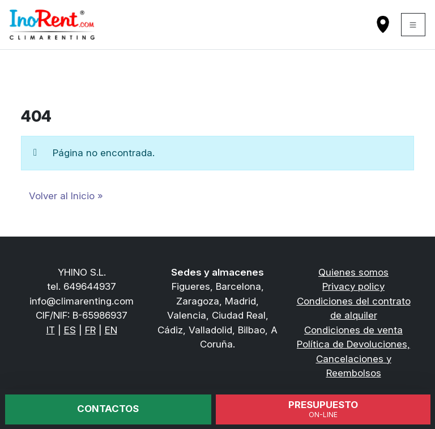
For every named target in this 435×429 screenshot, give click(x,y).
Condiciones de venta (353, 330)
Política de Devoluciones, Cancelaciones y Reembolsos (353, 358)
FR (90, 330)
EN (111, 330)
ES (70, 330)
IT (50, 330)
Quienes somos (353, 272)
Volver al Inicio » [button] (66, 195)
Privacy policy (353, 286)
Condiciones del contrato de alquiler (354, 308)
